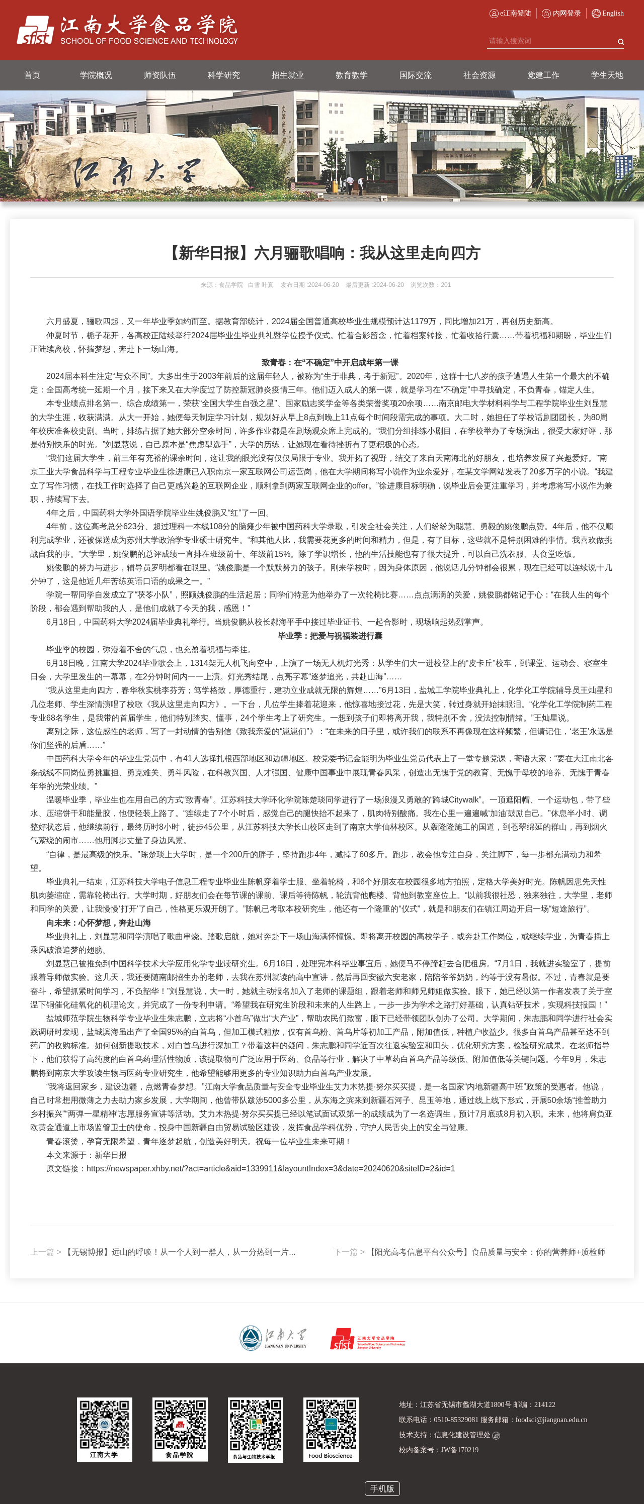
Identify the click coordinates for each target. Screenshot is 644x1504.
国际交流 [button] (415, 75)
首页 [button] (32, 75)
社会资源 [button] (479, 75)
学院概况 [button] (96, 75)
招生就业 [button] (288, 75)
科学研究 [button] (224, 75)
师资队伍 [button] (160, 75)
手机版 (382, 1488)
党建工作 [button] (543, 75)
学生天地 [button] (607, 75)
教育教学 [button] (352, 75)
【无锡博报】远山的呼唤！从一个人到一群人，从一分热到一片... (163, 1252)
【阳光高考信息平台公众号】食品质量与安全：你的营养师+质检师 (469, 1252)
